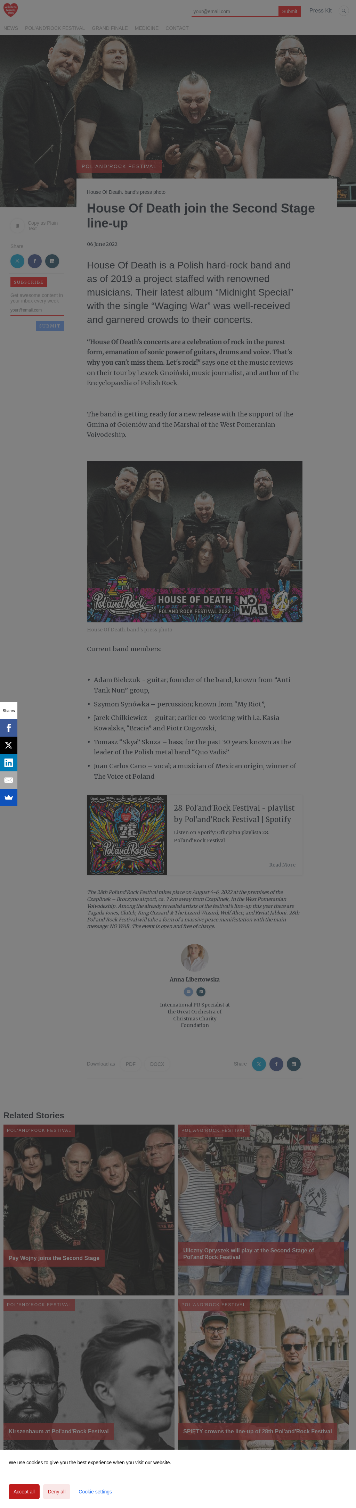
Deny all (57, 1491)
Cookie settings (95, 1491)
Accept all (24, 1491)
